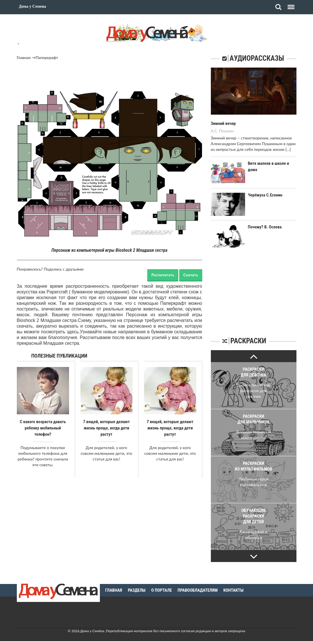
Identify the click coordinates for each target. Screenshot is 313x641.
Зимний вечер (222, 123)
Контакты (233, 584)
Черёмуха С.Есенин (264, 195)
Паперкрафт (47, 57)
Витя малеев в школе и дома (272, 163)
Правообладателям (197, 584)
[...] (287, 149)
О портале (161, 584)
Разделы (137, 584)
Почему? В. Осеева (264, 227)
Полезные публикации (59, 356)
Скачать (190, 274)
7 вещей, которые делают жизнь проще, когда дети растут (106, 428)
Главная (24, 57)
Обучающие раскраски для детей (253, 516)
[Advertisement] (109, 76)
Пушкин (226, 130)
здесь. (73, 331)
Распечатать (162, 274)
